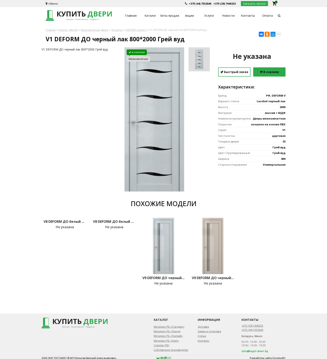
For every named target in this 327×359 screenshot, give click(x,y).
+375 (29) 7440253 (224, 3)
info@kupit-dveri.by (254, 351)
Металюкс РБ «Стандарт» (169, 327)
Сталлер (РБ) (161, 345)
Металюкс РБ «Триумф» (168, 336)
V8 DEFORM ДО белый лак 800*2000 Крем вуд (114, 221)
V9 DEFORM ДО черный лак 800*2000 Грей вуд (163, 278)
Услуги (209, 16)
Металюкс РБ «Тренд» (167, 331)
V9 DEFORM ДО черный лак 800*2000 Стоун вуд (213, 278)
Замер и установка (209, 331)
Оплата (267, 16)
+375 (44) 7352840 (200, 3)
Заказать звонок (254, 3)
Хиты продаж (169, 16)
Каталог (150, 16)
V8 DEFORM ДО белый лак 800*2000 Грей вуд (65, 221)
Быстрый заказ (234, 72)
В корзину (269, 72)
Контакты (248, 16)
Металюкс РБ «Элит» (166, 341)
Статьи (202, 336)
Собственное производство (171, 350)
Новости (228, 16)
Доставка (203, 327)
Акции (189, 16)
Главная (131, 16)
